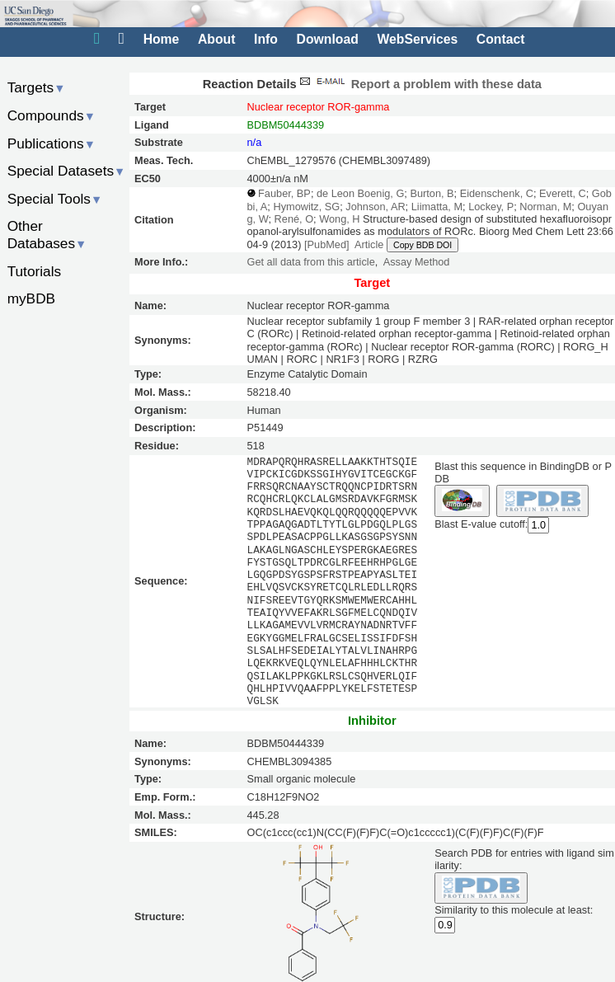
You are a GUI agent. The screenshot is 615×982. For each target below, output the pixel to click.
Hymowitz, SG (306, 206)
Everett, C (562, 193)
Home (161, 39)
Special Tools (55, 198)
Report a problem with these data (419, 84)
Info (266, 39)
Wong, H (339, 219)
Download (328, 39)
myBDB (31, 298)
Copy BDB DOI (422, 245)
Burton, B (431, 193)
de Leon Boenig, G (360, 193)
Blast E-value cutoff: (481, 524)
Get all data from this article (311, 262)
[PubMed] (327, 244)
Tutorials (34, 271)
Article (368, 244)
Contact (501, 39)
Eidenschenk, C (496, 193)
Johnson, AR (375, 206)
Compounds (51, 115)
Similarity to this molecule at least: (513, 909)
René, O (294, 219)
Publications (51, 143)
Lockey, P (491, 206)
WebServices (417, 39)
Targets (36, 87)
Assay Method (416, 262)
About (216, 39)
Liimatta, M (436, 206)
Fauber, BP (284, 193)
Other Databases (47, 234)
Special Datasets (66, 170)
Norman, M (545, 206)
